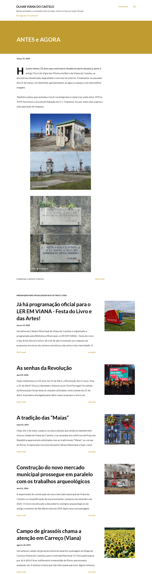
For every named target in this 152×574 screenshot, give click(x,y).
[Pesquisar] (123, 6)
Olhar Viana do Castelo (35, 6)
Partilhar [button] (99, 279)
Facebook (32, 15)
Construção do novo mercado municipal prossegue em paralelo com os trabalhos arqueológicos (55, 474)
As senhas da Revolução (44, 368)
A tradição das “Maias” (43, 417)
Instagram (21, 15)
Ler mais (91, 352)
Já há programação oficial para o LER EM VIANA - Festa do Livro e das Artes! (54, 311)
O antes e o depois (35, 279)
